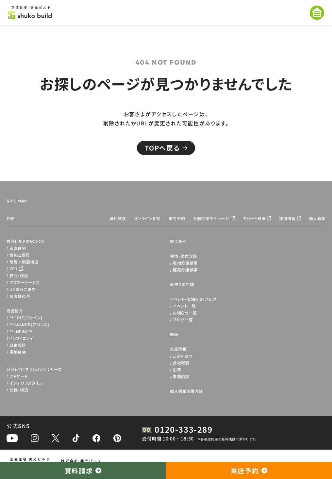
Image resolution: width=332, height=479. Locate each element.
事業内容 (181, 376)
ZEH (13, 268)
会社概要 (181, 362)
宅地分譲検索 (185, 262)
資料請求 (117, 218)
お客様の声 (19, 296)
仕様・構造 (18, 389)
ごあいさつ (182, 356)
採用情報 (287, 218)
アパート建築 (254, 218)
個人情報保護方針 (186, 391)
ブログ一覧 (183, 319)
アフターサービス (24, 282)
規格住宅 (17, 352)
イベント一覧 (184, 306)
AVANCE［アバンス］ (29, 324)
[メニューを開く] (317, 13)
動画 (174, 334)
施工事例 (178, 241)
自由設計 (17, 345)
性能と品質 (19, 255)
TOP (11, 218)
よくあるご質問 (22, 289)
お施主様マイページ (211, 218)
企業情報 (178, 349)
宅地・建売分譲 (183, 256)
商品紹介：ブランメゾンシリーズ (34, 369)
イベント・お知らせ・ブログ (193, 299)
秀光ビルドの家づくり (25, 241)
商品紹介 (15, 310)
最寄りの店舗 (182, 284)
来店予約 (177, 218)
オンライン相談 (147, 218)
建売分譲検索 (185, 269)
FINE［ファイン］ (26, 317)
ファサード (18, 376)
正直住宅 (17, 248)
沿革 (177, 369)
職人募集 (317, 218)
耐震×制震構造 (23, 261)
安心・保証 (18, 275)
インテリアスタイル (26, 383)
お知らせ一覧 (185, 312)
